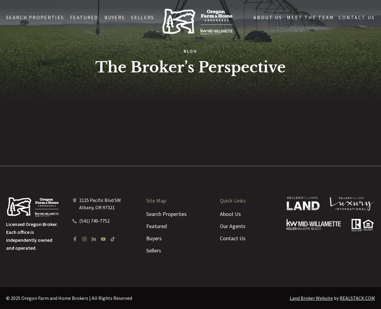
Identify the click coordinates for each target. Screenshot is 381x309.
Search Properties (35, 17)
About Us (267, 17)
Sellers (142, 17)
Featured (84, 17)
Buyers (114, 17)
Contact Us (357, 17)
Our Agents (232, 226)
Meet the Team (310, 17)
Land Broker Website (311, 298)
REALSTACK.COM (357, 298)
